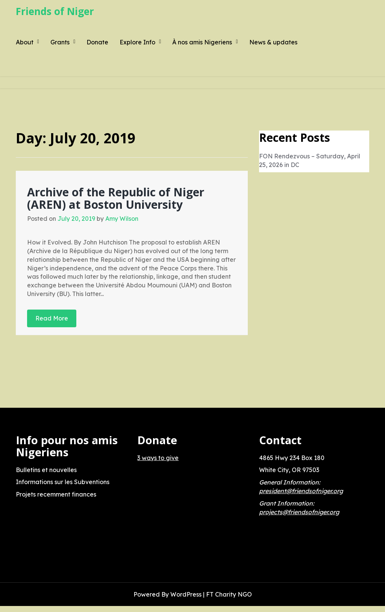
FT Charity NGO (229, 594)
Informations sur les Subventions (62, 482)
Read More (51, 318)
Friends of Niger (55, 11)
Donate (97, 42)
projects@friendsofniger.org (299, 512)
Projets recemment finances (56, 494)
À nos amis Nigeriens (202, 42)
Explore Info (137, 42)
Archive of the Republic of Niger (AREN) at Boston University (115, 198)
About (24, 42)
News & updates (273, 42)
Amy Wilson (121, 218)
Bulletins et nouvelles (46, 470)
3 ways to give (158, 458)
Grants (60, 42)
